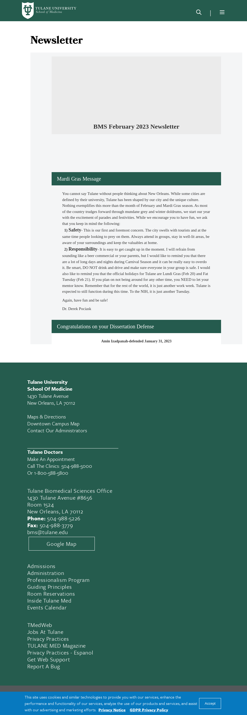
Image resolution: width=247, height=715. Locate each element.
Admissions (41, 566)
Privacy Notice (111, 710)
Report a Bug (43, 666)
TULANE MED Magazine (56, 645)
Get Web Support (48, 659)
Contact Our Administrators (57, 430)
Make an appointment (51, 459)
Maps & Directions (46, 416)
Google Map (62, 544)
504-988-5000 (76, 465)
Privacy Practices (48, 639)
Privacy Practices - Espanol (60, 652)
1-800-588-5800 (51, 472)
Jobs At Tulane (45, 632)
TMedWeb (39, 625)
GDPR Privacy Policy (149, 710)
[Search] (199, 13)
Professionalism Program (58, 580)
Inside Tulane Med (49, 600)
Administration (45, 573)
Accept (210, 703)
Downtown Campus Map (53, 423)
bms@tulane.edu (47, 532)
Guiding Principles (49, 587)
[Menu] (222, 12)
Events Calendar (47, 607)
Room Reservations (51, 594)
